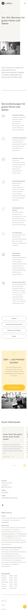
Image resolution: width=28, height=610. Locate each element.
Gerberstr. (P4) (22, 534)
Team (3, 605)
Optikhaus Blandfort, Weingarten (8, 3)
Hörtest (14, 336)
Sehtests (14, 318)
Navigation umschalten (25, 3)
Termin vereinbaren (25, 607)
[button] (25, 465)
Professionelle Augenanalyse (14, 324)
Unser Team (6, 456)
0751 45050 (4, 492)
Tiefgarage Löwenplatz (7, 534)
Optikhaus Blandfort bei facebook (2, 505)
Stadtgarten (9, 536)
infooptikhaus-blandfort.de (9, 497)
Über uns (3, 601)
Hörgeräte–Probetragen (14, 330)
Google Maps (5, 522)
